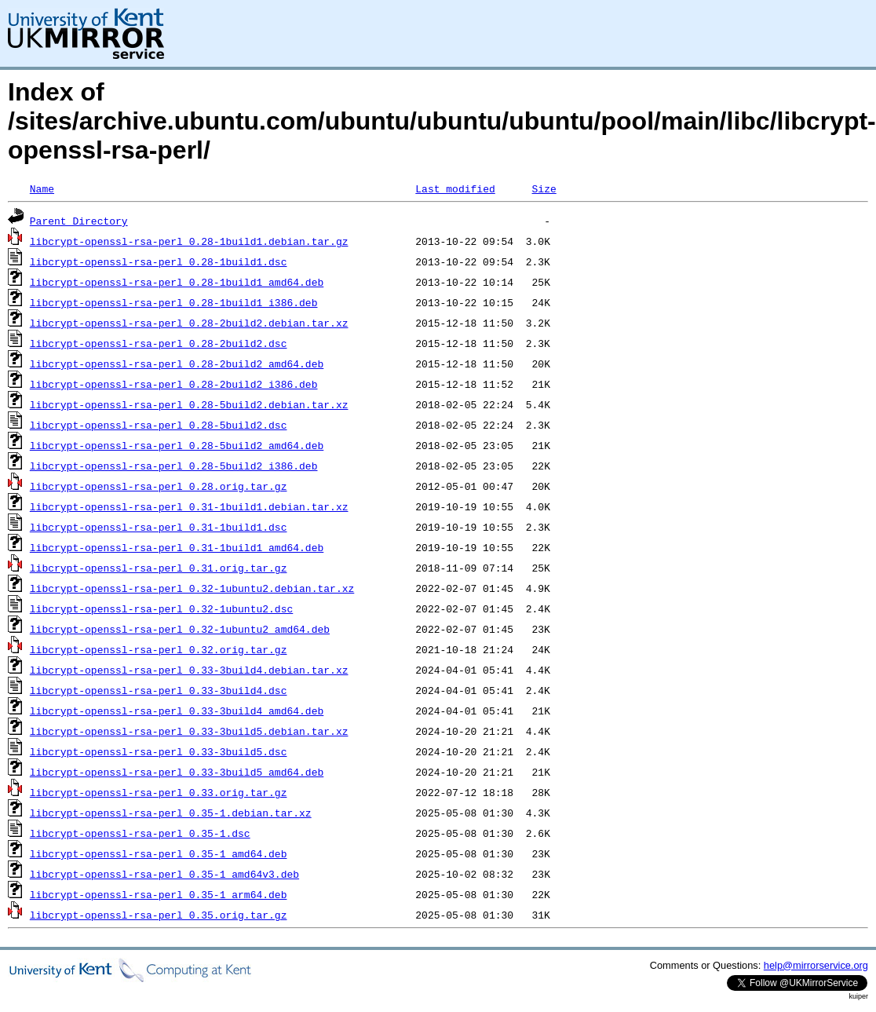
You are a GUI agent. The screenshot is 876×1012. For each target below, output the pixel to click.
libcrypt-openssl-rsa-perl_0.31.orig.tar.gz (158, 568)
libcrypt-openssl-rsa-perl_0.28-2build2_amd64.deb (176, 363)
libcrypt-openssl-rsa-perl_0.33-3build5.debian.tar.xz (189, 731)
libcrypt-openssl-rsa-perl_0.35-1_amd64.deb (158, 853)
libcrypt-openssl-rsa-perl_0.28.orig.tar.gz (158, 486)
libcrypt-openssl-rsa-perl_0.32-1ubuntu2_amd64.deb (180, 629)
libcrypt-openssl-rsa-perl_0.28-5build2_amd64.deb (176, 445)
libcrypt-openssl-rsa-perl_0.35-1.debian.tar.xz (171, 813)
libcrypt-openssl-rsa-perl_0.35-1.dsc (140, 833)
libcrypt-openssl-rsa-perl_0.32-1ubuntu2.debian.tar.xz (192, 588)
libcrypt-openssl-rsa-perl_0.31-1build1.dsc (158, 527)
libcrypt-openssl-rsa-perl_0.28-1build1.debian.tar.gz (189, 241)
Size (543, 188)
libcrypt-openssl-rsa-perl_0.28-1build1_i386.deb (174, 302)
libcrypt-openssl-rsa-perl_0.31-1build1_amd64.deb (176, 547)
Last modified (455, 188)
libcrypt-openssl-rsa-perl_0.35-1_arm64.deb (158, 894)
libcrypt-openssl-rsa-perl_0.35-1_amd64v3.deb (164, 874)
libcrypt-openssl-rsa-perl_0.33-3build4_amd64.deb (176, 710)
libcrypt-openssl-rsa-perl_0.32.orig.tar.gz (158, 649)
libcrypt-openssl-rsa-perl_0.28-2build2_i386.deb (174, 384)
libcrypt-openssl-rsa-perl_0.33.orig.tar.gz (158, 792)
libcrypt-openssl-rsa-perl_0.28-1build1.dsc (158, 261)
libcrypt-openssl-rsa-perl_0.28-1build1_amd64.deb (176, 282)
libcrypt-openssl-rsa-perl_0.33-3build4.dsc (158, 690)
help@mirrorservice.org (816, 965)
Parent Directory (79, 221)
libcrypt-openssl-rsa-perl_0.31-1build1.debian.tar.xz (189, 506)
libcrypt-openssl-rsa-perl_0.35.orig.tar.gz (158, 915)
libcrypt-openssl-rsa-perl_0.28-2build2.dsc (158, 343)
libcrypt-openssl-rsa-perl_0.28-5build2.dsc (158, 425)
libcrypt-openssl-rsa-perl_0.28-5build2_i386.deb (174, 466)
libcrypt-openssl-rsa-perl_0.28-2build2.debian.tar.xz (189, 323)
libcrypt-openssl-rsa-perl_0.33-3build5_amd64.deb (176, 772)
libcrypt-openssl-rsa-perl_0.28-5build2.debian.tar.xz (189, 404)
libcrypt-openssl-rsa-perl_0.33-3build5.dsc (158, 751)
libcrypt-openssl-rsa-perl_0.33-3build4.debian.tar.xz (189, 670)
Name (42, 188)
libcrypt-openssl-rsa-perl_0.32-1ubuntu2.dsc (161, 608)
